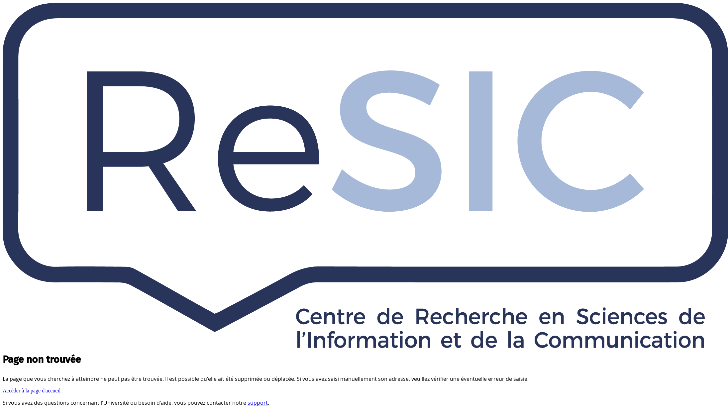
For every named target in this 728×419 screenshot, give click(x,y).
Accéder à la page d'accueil (31, 390)
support (258, 402)
